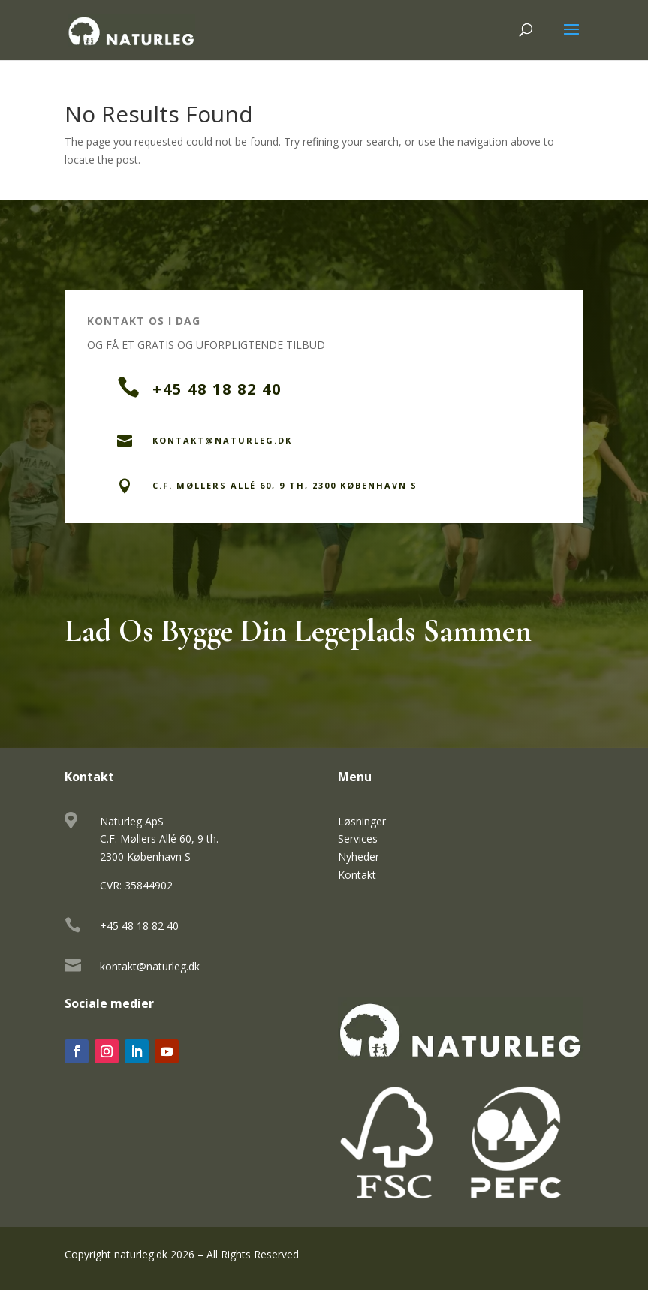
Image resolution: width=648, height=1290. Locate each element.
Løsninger (362, 821)
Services (358, 838)
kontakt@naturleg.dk (150, 966)
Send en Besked (495, 545)
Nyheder (358, 856)
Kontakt (357, 875)
